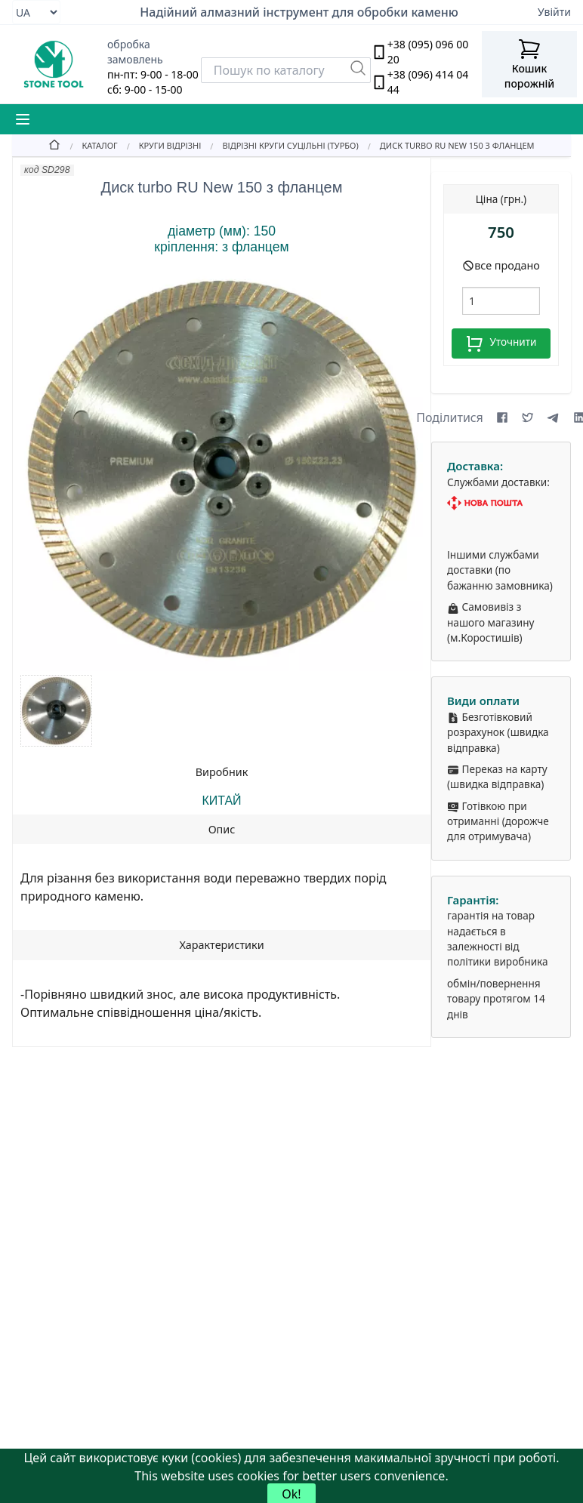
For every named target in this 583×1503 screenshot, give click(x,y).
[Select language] (36, 12)
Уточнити (500, 343)
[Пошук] (358, 68)
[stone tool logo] (53, 64)
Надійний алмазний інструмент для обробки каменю (299, 12)
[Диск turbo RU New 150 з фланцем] (447, 145)
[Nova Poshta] (501, 503)
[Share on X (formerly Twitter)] (528, 417)
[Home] (54, 145)
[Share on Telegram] (553, 417)
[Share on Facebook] (502, 417)
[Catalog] (88, 145)
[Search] (286, 70)
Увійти (554, 12)
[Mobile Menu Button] (23, 119)
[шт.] (501, 301)
